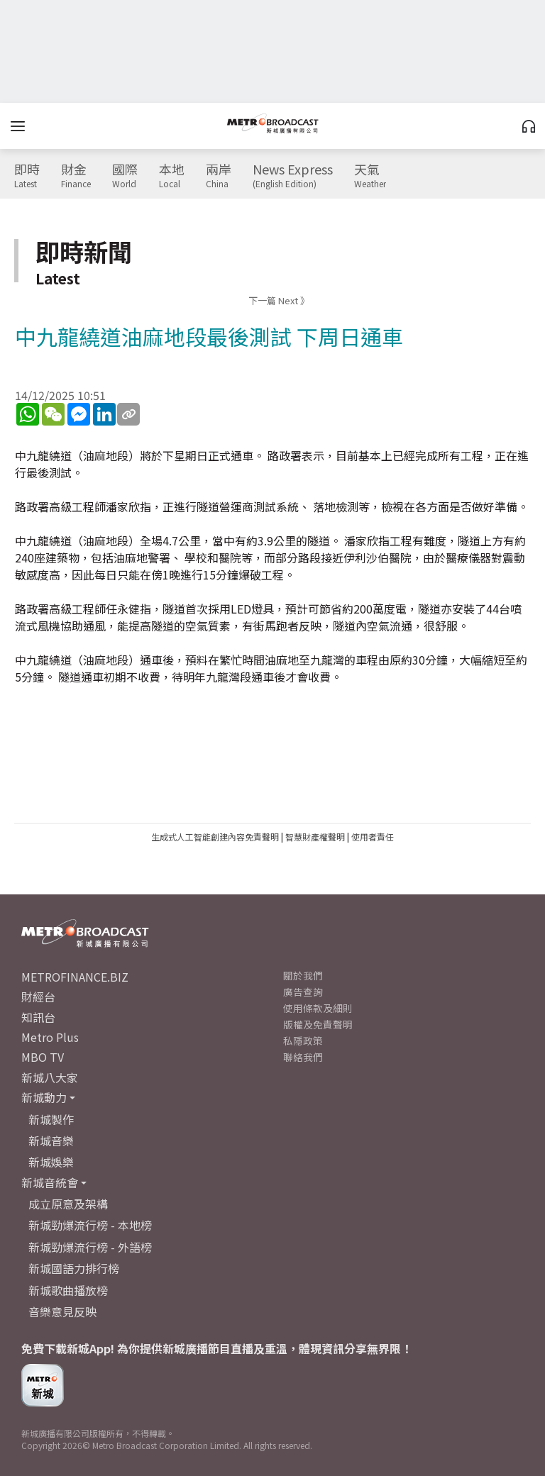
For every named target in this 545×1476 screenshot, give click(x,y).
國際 (125, 175)
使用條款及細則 (318, 1008)
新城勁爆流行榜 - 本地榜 (90, 1224)
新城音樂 (51, 1140)
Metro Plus (50, 1036)
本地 (172, 175)
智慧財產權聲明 (315, 837)
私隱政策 (303, 1040)
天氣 (370, 175)
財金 (76, 175)
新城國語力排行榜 (73, 1268)
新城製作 (51, 1119)
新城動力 (44, 1097)
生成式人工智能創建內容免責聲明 (215, 837)
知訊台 (38, 1017)
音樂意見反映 (62, 1311)
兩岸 (218, 175)
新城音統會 (49, 1182)
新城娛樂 (51, 1161)
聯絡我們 (303, 1057)
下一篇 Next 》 (278, 300)
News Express (293, 175)
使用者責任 (372, 837)
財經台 (38, 996)
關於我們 (303, 975)
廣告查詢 (303, 991)
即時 (27, 175)
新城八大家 (49, 1077)
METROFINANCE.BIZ (74, 976)
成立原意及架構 (68, 1203)
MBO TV (42, 1056)
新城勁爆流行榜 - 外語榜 (90, 1246)
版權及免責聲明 (318, 1024)
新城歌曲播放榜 (68, 1290)
